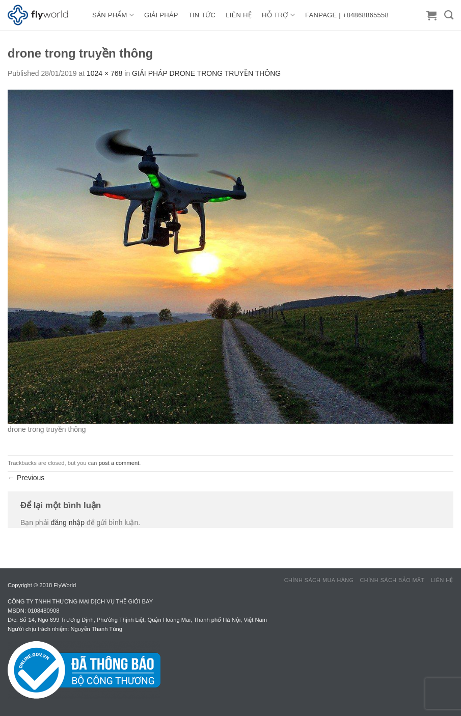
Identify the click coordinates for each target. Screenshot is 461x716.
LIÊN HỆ (239, 15)
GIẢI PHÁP (161, 15)
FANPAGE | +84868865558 (347, 15)
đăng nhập (68, 522)
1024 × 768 (104, 73)
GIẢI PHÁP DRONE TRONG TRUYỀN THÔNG (206, 73)
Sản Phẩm (113, 15)
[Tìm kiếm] (448, 15)
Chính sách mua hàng (319, 580)
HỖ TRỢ (278, 15)
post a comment (119, 463)
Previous (26, 478)
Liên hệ (442, 580)
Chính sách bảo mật (392, 580)
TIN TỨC (201, 15)
